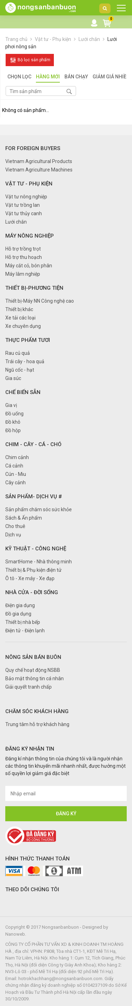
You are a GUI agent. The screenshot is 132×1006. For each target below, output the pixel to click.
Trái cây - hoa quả (24, 361)
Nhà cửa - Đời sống (31, 592)
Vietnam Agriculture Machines (39, 170)
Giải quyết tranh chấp (28, 687)
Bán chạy (76, 77)
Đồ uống (14, 413)
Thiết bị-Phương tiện (34, 288)
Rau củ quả (17, 353)
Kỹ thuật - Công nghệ (35, 549)
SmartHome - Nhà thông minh (38, 561)
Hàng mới (48, 77)
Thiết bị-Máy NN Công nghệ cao (39, 301)
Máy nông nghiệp (29, 236)
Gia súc (13, 378)
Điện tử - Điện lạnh (25, 630)
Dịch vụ (13, 534)
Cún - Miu (15, 474)
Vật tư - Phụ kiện (53, 39)
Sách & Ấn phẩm (23, 518)
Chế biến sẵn (22, 392)
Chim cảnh (17, 457)
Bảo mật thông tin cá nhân (34, 678)
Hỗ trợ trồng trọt (23, 249)
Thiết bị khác (19, 309)
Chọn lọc (19, 77)
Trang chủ (16, 39)
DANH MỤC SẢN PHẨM (119, 9)
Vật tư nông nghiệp (26, 196)
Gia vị (11, 405)
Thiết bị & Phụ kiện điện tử (33, 570)
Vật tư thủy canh (23, 213)
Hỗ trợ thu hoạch (23, 257)
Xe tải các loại (20, 318)
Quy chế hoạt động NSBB (32, 670)
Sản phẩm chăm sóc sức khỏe (38, 509)
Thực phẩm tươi (27, 340)
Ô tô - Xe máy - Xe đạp (30, 578)
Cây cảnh (15, 482)
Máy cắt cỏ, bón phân (28, 265)
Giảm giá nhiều (111, 77)
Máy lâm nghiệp (22, 274)
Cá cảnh (14, 466)
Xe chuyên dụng (23, 326)
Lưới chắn (89, 39)
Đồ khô (12, 422)
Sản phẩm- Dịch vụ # (33, 496)
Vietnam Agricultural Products (38, 161)
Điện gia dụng (20, 605)
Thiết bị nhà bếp (22, 622)
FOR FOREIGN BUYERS (32, 148)
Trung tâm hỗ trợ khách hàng (37, 724)
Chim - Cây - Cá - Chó (33, 444)
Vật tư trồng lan (22, 205)
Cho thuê (15, 526)
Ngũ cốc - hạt (19, 370)
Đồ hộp (13, 430)
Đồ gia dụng (18, 614)
